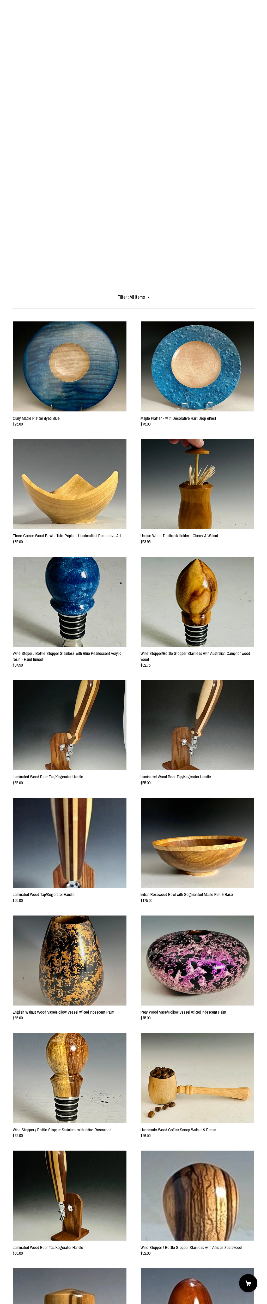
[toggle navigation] (252, 18)
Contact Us (21, 1275)
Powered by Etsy (25, 1289)
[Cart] (248, 1283)
